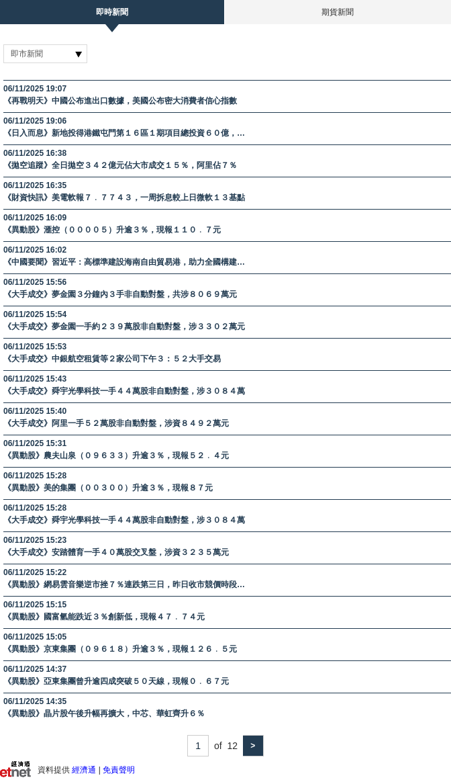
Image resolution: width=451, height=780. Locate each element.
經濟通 (84, 770)
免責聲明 (119, 770)
